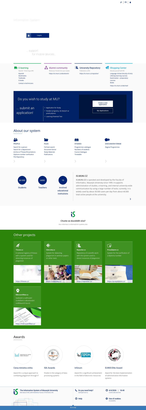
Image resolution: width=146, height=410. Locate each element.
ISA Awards (49, 368)
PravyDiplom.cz (113, 250)
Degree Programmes (112, 147)
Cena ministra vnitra (23, 368)
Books (112, 83)
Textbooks (22, 78)
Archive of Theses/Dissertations (25, 152)
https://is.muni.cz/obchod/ (119, 86)
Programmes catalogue (83, 147)
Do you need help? (85, 390)
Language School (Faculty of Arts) (121, 73)
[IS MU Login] (130, 2)
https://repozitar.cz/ (84, 281)
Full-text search (49, 147)
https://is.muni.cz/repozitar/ (89, 73)
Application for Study (53, 108)
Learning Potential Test (54, 116)
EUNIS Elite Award (113, 368)
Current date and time (115, 392)
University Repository (90, 68)
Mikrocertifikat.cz (22, 295)
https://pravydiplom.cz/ (116, 281)
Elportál (21, 73)
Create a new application (102, 104)
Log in (34, 35)
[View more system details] (130, 199)
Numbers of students (82, 149)
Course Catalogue (81, 152)
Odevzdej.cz (50, 250)
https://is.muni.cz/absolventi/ (59, 73)
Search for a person (20, 147)
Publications (48, 154)
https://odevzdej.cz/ (53, 281)
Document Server (50, 149)
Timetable (78, 154)
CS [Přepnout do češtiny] (126, 2)
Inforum (78, 368)
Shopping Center (118, 68)
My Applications (103, 111)
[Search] (121, 2)
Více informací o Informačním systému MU (73, 217)
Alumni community (58, 68)
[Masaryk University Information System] (25, 10)
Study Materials (49, 152)
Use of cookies (115, 399)
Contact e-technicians (26, 83)
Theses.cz (19, 250)
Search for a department (22, 149)
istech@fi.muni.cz (83, 392)
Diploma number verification (24, 154)
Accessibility (112, 401)
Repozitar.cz (81, 250)
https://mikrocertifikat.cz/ (25, 324)
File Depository (19, 157)
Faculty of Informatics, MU (46, 392)
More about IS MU (25, 392)
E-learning (23, 68)
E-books (21, 80)
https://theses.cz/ (22, 281)
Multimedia (22, 76)
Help (80, 399)
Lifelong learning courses (118, 76)
